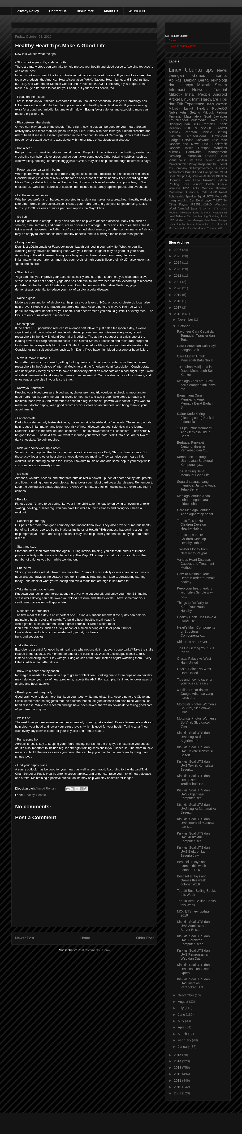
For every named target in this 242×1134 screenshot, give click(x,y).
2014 (178, 1061)
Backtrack (219, 144)
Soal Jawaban (215, 116)
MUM (223, 172)
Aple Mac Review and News (198, 142)
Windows (221, 204)
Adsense (210, 156)
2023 (178, 269)
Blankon (221, 176)
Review (174, 148)
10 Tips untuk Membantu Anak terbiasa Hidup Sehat (195, 432)
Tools (224, 216)
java (194, 208)
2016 (178, 314)
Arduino (183, 200)
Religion (175, 128)
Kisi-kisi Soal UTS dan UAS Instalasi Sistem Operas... (194, 969)
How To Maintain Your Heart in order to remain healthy (196, 578)
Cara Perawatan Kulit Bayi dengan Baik (196, 348)
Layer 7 (209, 200)
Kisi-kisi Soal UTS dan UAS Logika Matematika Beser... (196, 809)
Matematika (192, 116)
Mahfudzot (176, 192)
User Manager (194, 220)
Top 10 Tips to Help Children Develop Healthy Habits (191, 525)
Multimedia (198, 120)
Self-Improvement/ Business (208, 168)
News (222, 70)
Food (198, 172)
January (184, 1046)
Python (222, 180)
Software (202, 140)
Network (199, 89)
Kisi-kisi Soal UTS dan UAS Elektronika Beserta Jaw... (193, 851)
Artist (183, 112)
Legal (196, 180)
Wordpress (200, 228)
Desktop (175, 156)
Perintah (191, 132)
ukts (190, 160)
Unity (190, 228)
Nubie (173, 112)
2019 (178, 295)
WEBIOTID (137, 11)
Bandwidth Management (206, 152)
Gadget (174, 140)
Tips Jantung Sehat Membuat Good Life (193, 473)
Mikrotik (204, 85)
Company (180, 168)
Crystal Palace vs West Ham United (194, 660)
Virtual (173, 160)
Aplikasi (175, 80)
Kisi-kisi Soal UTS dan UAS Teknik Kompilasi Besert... (195, 765)
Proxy (193, 164)
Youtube (212, 228)
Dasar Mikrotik (216, 104)
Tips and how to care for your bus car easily (194, 681)
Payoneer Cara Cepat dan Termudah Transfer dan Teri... (196, 335)
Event (186, 180)
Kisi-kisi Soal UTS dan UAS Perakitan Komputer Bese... (193, 940)
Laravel (222, 224)
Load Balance (177, 216)
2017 (178, 307)
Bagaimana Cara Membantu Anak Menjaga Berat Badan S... (194, 401)
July (181, 1008)
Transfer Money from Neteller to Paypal (192, 551)
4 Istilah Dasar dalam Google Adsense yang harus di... (195, 694)
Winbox (198, 184)
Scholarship (176, 196)
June (182, 1014)
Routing (174, 184)
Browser (221, 188)
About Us (111, 11)
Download (219, 136)
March (183, 1034)
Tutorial (222, 164)
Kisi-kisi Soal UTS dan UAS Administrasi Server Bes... (193, 926)
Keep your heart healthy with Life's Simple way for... (195, 592)
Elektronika (193, 156)
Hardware (209, 99)
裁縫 (220, 228)
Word (172, 208)
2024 (178, 262)
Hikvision (185, 212)
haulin (182, 160)
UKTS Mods (214, 196)
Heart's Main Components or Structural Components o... (196, 631)
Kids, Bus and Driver (192, 642)
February (185, 1040)
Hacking (208, 160)
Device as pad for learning (182, 46)
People (41, 795)
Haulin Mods (185, 224)
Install (190, 94)
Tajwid (189, 148)
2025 (178, 256)
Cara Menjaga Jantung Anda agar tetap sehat (195, 512)
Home (85, 938)
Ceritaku (208, 124)
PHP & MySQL (198, 128)
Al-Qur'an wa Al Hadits (200, 176)
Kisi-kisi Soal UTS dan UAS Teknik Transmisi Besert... (195, 751)
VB (225, 196)
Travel (213, 120)
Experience (194, 104)
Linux (175, 70)
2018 (178, 301)
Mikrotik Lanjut (181, 108)
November (186, 319)
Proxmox (209, 180)
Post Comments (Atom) (94, 950)
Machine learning (197, 216)
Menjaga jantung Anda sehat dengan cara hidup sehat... (193, 500)
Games (172, 40)
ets (171, 168)
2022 (178, 275)
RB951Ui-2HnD (201, 204)
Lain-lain (221, 160)
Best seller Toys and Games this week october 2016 (192, 866)
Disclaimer (85, 11)
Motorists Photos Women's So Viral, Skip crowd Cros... (196, 708)
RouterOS (219, 108)
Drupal (189, 172)
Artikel (174, 99)
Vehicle (206, 132)
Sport (223, 156)
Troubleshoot (178, 120)
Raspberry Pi (207, 164)
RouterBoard (196, 136)
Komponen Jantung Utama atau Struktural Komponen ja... (195, 461)
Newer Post (24, 938)
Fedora (221, 112)
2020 (178, 288)
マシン (205, 208)
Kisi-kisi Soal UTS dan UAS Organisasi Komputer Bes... (193, 794)
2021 (178, 282)
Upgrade (174, 180)
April (181, 1027)
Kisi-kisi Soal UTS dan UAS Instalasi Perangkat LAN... (193, 983)
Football (173, 212)
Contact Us (58, 11)
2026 (178, 250)
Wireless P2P (179, 188)
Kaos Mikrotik (201, 212)
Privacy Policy (28, 11)
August (183, 1001)
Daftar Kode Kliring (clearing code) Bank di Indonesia (195, 418)
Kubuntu (175, 136)
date (207, 220)
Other (172, 204)
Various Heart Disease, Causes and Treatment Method (195, 563)
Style (185, 184)
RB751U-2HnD (207, 192)
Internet (220, 75)
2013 (178, 1067)
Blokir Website (202, 188)
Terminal (175, 116)
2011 (178, 1080)
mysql (173, 200)
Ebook (222, 124)
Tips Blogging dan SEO (198, 122)
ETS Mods (220, 208)
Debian (190, 80)
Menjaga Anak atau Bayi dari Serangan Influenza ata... (196, 385)
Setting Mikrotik (202, 112)
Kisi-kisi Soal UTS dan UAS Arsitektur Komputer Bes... (193, 837)
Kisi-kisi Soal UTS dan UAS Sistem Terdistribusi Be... (193, 780)
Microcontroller (177, 228)
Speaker (190, 196)
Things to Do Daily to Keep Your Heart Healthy (192, 607)
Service (187, 140)
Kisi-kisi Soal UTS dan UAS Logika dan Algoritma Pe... (193, 737)
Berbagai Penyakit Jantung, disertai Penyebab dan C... (192, 446)
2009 (178, 1093)
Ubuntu (193, 70)
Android (220, 94)
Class (198, 160)
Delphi (210, 184)
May (181, 1021)
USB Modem (176, 220)
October (184, 326)
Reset (223, 192)
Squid (201, 196)
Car (192, 200)
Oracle (222, 184)
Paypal (183, 204)
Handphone (210, 172)
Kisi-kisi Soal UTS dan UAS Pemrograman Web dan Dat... (193, 954)
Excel (199, 200)
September (186, 995)
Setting (221, 132)
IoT (214, 224)
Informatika (202, 224)
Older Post (145, 938)
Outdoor (190, 192)
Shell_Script (177, 176)
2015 (178, 1055)
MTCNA (221, 200)
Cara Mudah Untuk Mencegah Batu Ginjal (195, 358)
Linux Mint (190, 99)
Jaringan (176, 75)
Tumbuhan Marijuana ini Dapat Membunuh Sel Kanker (194, 371)
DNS (205, 144)
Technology (176, 172)
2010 (178, 1087)
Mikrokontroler (178, 164)
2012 (178, 1074)
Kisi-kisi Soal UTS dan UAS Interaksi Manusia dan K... (195, 823)
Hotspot (203, 148)
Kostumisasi (220, 212)
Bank (214, 220)
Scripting (214, 216)
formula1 (183, 208)
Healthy (29, 795)
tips (209, 70)
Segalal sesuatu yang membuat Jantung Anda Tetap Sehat (196, 485)
